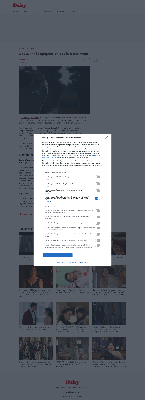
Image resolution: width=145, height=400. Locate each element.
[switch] (97, 177)
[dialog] (72, 200)
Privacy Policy (83, 262)
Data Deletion (61, 262)
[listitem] (72, 172)
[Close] (107, 138)
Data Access (72, 262)
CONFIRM (58, 255)
